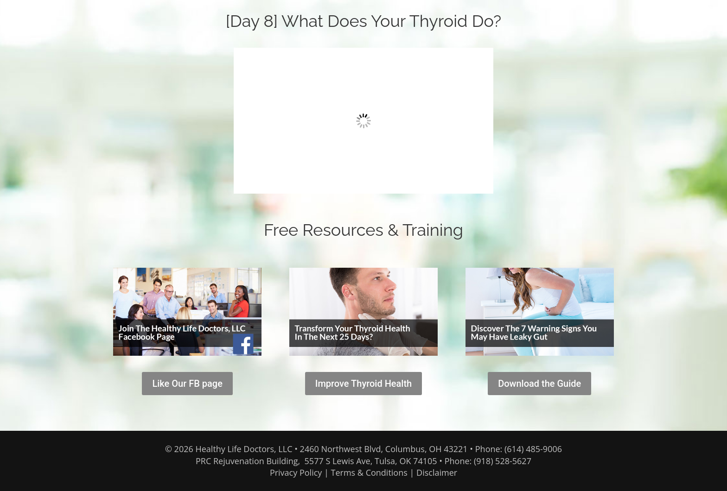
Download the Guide (539, 383)
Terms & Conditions (369, 472)
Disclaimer (436, 472)
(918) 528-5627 (502, 460)
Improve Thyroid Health (363, 383)
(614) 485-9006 (533, 448)
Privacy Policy (296, 472)
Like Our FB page (187, 383)
